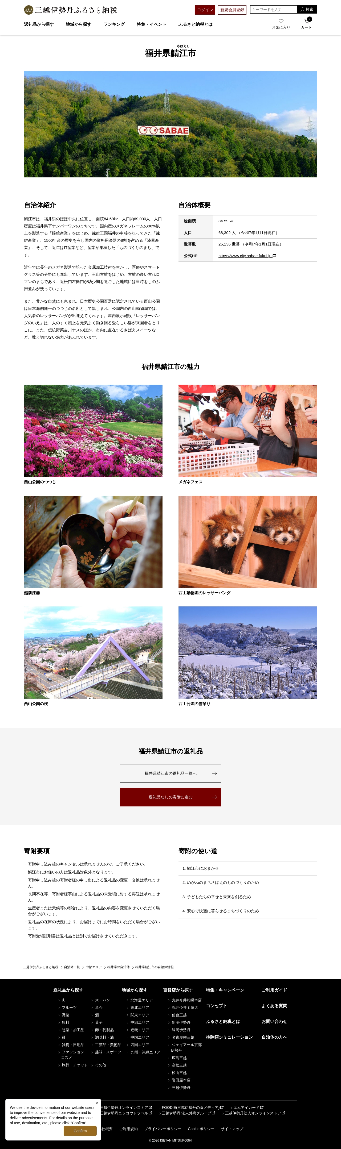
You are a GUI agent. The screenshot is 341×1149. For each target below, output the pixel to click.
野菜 (63, 1015)
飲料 (63, 1022)
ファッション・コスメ (72, 1055)
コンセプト (216, 1006)
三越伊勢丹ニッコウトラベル (122, 1113)
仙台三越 (177, 1015)
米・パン (100, 1000)
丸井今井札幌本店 (184, 1000)
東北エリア (137, 1007)
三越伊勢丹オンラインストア (122, 1107)
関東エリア (137, 1015)
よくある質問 (274, 1006)
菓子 (96, 1022)
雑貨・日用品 (70, 1045)
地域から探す (78, 24)
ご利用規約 (128, 1129)
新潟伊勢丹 (178, 1022)
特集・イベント (152, 24)
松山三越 (177, 1073)
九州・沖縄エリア (143, 1052)
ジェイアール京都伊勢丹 (184, 1047)
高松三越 (177, 1065)
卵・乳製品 (102, 1030)
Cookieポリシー (201, 1129)
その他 (98, 1065)
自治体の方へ (274, 1037)
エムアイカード (244, 1107)
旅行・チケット (72, 1065)
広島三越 (177, 1058)
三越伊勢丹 (178, 1087)
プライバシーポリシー (162, 1129)
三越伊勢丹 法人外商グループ (184, 1113)
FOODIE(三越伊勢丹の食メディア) (189, 1107)
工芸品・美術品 (105, 1045)
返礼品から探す (39, 24)
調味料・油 (102, 1037)
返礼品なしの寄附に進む (171, 797)
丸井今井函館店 (182, 1007)
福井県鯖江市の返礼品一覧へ (171, 773)
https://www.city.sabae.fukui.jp (245, 255)
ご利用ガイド (274, 990)
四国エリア (137, 1045)
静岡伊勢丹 (178, 1030)
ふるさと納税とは (195, 24)
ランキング (114, 24)
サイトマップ (232, 1129)
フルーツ (67, 1007)
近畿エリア (137, 1030)
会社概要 (105, 1129)
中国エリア (137, 1037)
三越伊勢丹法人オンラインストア (251, 1113)
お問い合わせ (274, 1021)
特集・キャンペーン (225, 990)
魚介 (96, 1007)
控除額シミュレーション (229, 1037)
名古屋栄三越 (180, 1037)
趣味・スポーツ (105, 1052)
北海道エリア (139, 1000)
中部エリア (137, 1022)
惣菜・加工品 (70, 1030)
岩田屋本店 (178, 1080)
